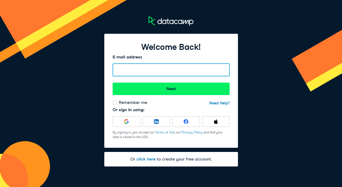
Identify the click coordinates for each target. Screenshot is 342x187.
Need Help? (219, 103)
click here (146, 159)
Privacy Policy (192, 132)
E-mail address (127, 57)
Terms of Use (165, 132)
